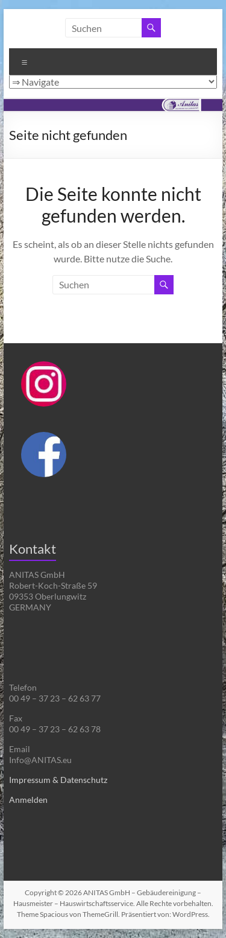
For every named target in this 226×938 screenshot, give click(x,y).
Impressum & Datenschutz (58, 780)
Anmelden (28, 799)
